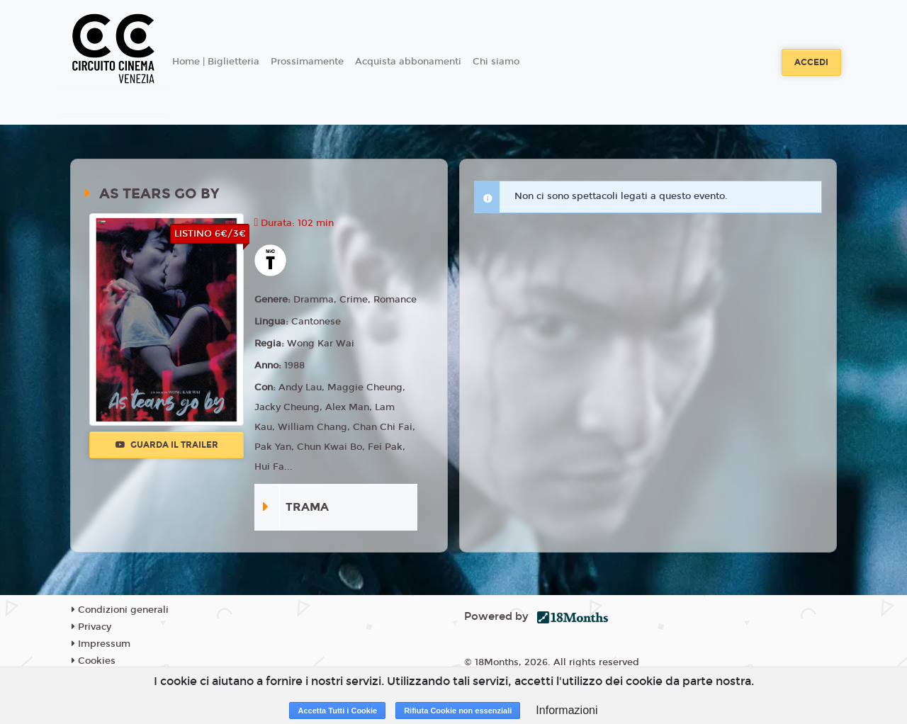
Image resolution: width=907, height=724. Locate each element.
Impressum (101, 644)
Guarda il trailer (167, 445)
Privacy (91, 627)
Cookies (94, 661)
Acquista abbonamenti (408, 61)
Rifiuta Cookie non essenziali (458, 710)
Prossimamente (307, 61)
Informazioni (566, 710)
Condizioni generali (120, 610)
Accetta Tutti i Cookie (337, 710)
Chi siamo (496, 61)
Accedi (811, 62)
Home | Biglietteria (215, 61)
